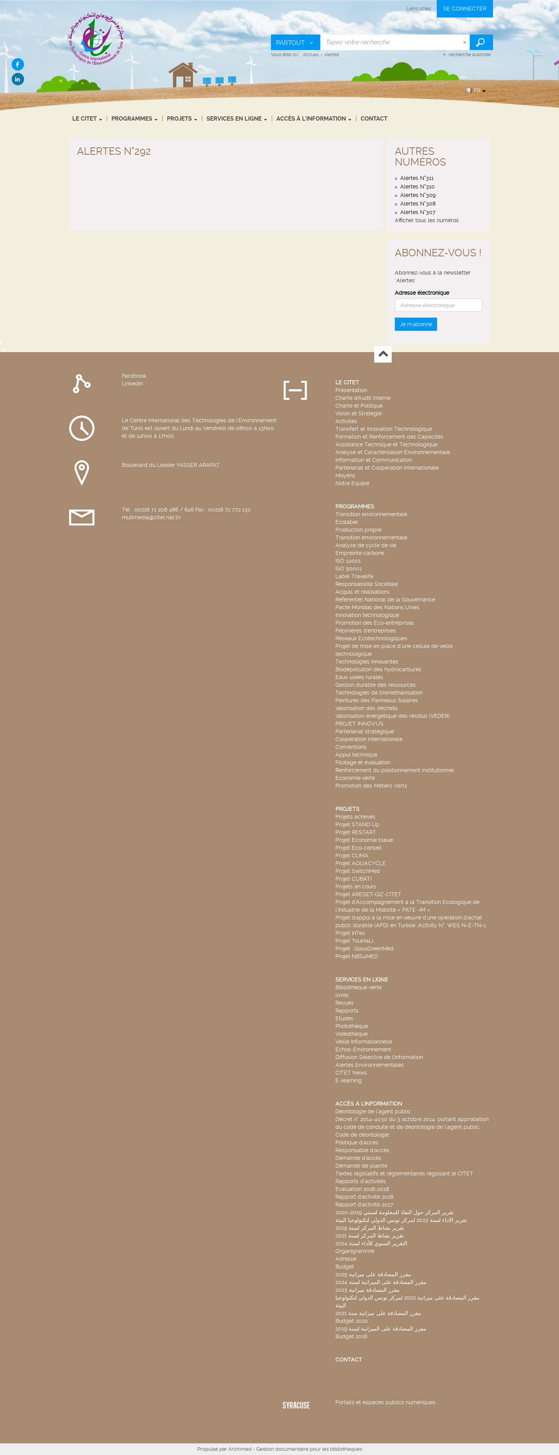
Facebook (134, 376)
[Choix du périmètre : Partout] (296, 42)
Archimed (240, 1449)
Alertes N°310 (417, 186)
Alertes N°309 (418, 195)
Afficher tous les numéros (427, 220)
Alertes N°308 (418, 203)
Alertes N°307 (418, 212)
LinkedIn (132, 383)
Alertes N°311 (417, 178)
